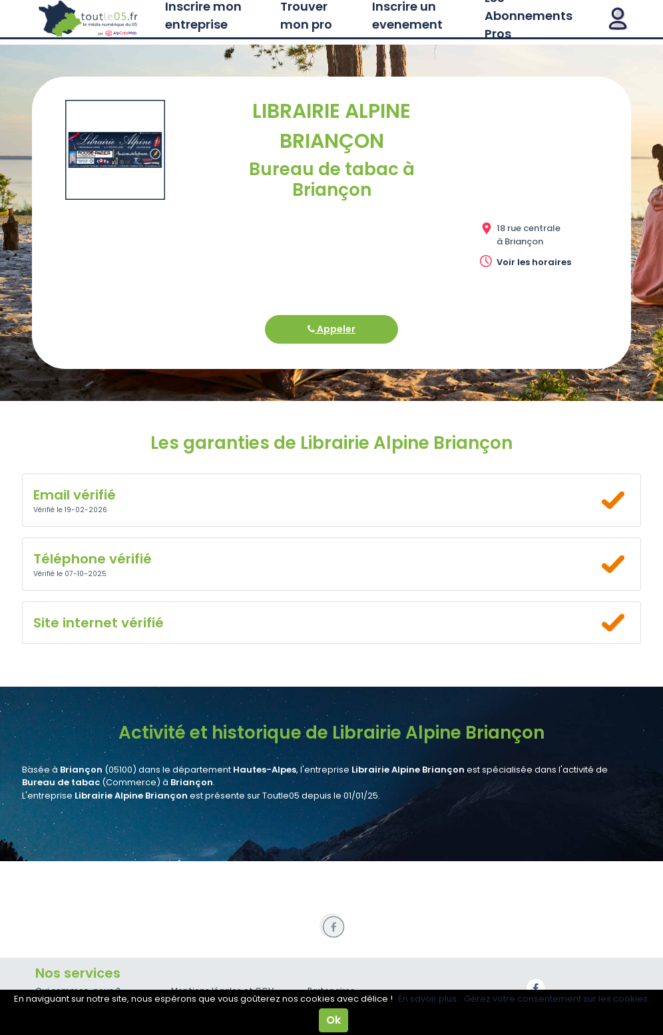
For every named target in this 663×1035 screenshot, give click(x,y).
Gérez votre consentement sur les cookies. (557, 998)
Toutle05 (88, 18)
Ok (333, 1020)
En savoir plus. (428, 998)
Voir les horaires (534, 262)
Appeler (331, 329)
